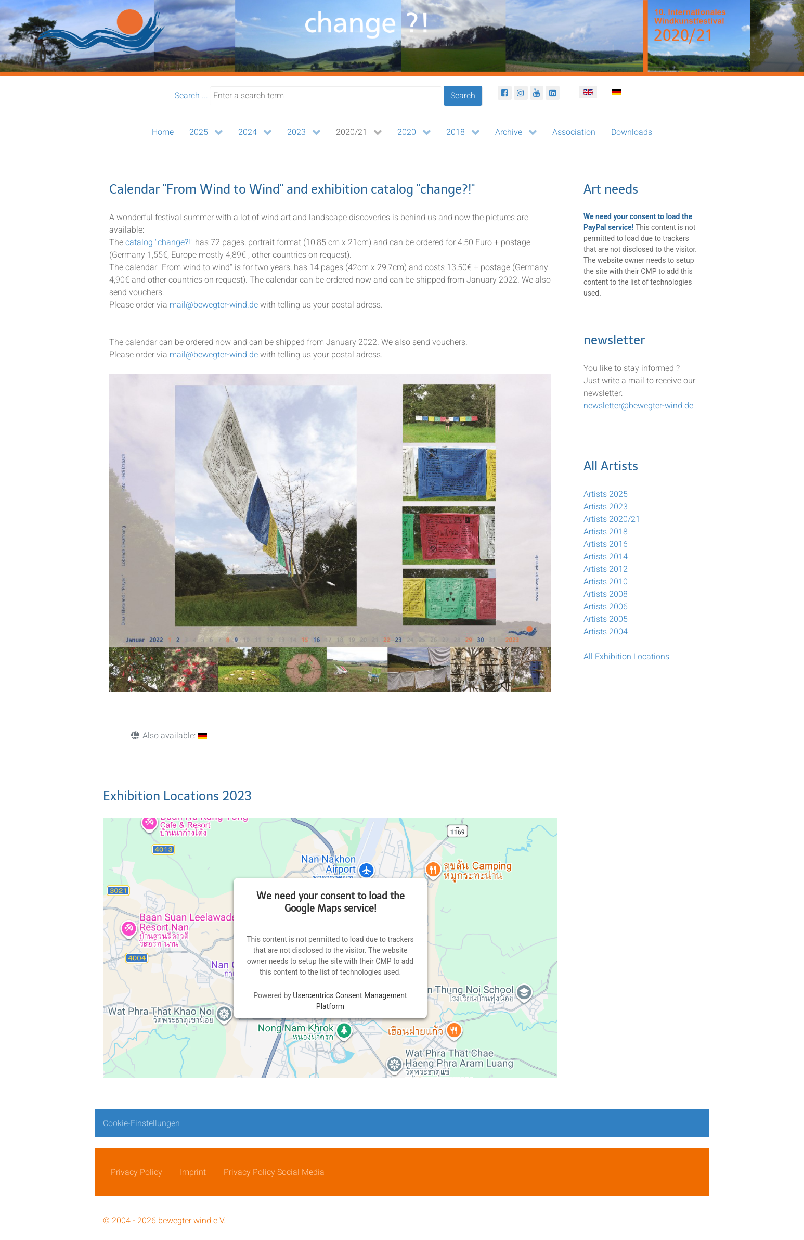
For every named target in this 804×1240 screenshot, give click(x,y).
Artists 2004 (605, 631)
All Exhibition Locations (626, 656)
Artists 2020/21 (611, 519)
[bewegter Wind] (402, 37)
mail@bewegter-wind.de (214, 305)
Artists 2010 (605, 582)
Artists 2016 (605, 544)
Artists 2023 (605, 507)
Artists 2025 (605, 494)
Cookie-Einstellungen (141, 1123)
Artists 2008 (605, 594)
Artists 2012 (605, 569)
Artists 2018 (605, 532)
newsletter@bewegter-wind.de (638, 406)
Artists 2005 (605, 619)
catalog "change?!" (159, 242)
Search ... (191, 96)
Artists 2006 (605, 606)
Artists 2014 (605, 557)
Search (462, 96)
